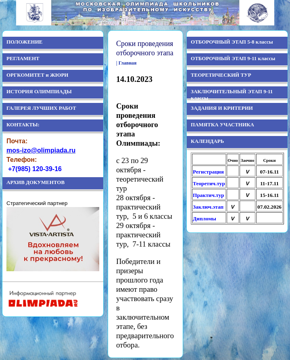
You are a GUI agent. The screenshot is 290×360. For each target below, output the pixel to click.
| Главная (126, 63)
